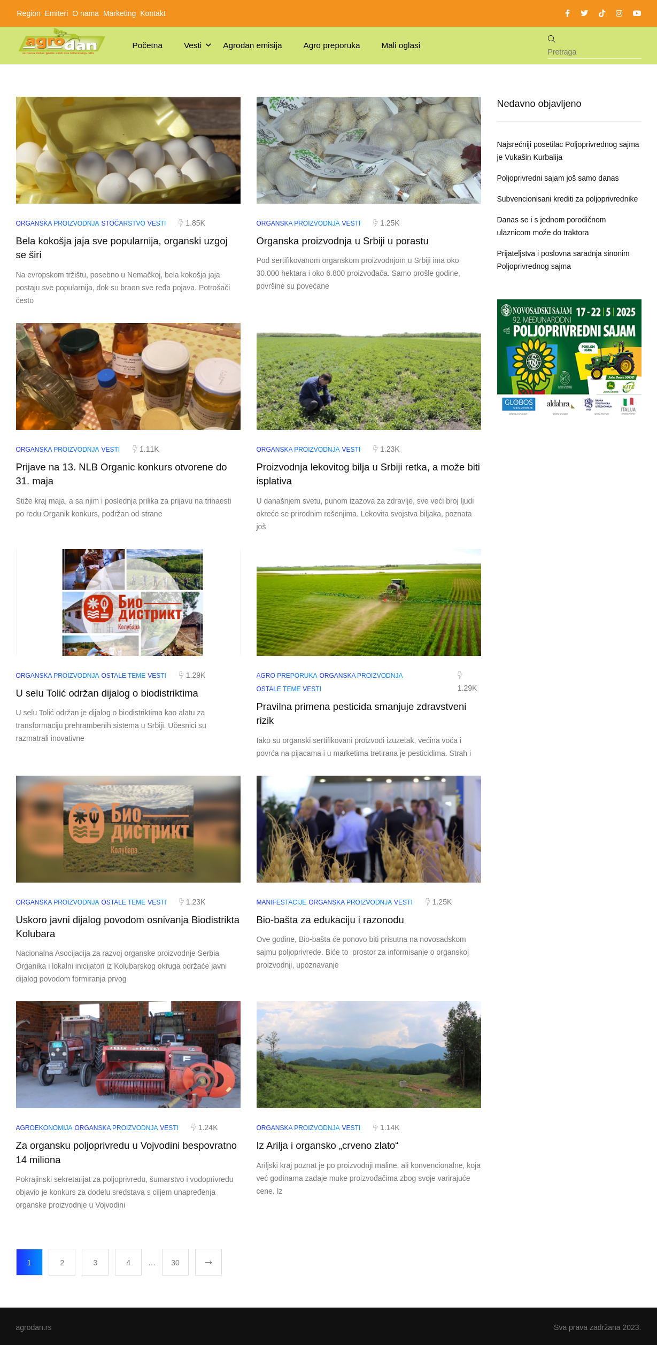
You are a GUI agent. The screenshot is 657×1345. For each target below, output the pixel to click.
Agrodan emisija (252, 45)
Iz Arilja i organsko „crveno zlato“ (326, 1144)
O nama (85, 13)
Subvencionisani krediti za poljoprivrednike (567, 199)
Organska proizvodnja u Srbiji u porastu (341, 241)
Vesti (193, 45)
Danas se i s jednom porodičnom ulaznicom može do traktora (551, 226)
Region (29, 13)
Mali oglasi (400, 45)
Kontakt (152, 13)
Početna (148, 45)
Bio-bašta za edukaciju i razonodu (329, 918)
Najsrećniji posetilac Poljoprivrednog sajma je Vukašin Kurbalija (568, 150)
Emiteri (56, 13)
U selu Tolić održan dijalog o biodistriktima (105, 692)
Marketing (119, 13)
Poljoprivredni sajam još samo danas (558, 178)
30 (175, 1260)
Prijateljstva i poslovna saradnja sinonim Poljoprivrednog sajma (563, 259)
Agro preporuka (331, 45)
